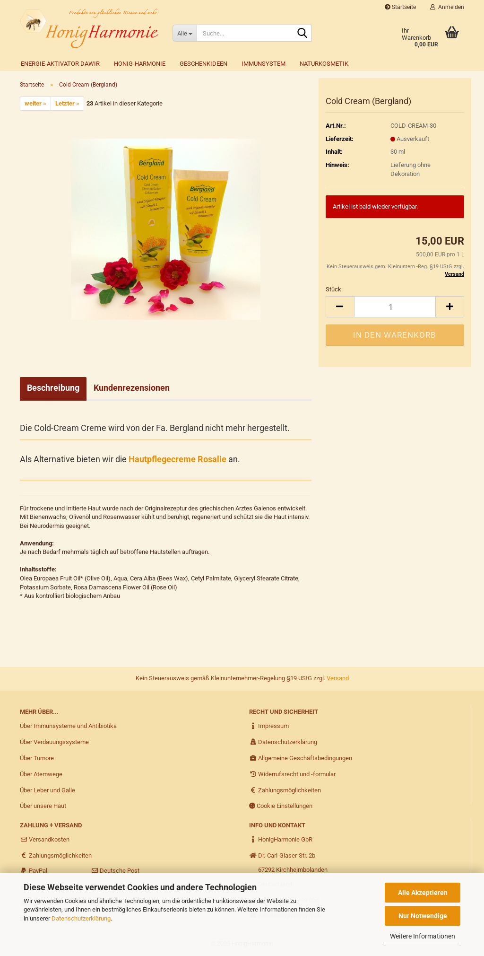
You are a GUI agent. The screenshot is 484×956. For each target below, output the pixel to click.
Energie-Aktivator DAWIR (60, 63)
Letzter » (67, 103)
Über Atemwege (41, 774)
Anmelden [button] (447, 7)
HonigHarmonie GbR (280, 839)
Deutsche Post (115, 870)
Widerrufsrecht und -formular (292, 774)
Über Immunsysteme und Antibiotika (68, 725)
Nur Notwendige (422, 916)
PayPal (33, 870)
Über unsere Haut (43, 805)
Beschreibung (53, 388)
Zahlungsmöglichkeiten (285, 790)
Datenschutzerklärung (81, 918)
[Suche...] (184, 33)
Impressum (269, 725)
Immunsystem (263, 63)
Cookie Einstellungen (280, 805)
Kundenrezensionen (132, 388)
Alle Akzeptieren (423, 892)
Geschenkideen (203, 63)
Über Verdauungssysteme (54, 742)
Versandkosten (44, 839)
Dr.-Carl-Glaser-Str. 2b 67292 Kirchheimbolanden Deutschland (288, 869)
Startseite (400, 7)
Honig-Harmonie (139, 63)
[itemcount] (395, 306)
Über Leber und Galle (47, 790)
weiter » (35, 103)
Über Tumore (37, 758)
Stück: (334, 289)
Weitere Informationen (422, 936)
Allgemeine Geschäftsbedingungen (300, 758)
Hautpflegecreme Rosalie (177, 459)
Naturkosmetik (324, 63)
